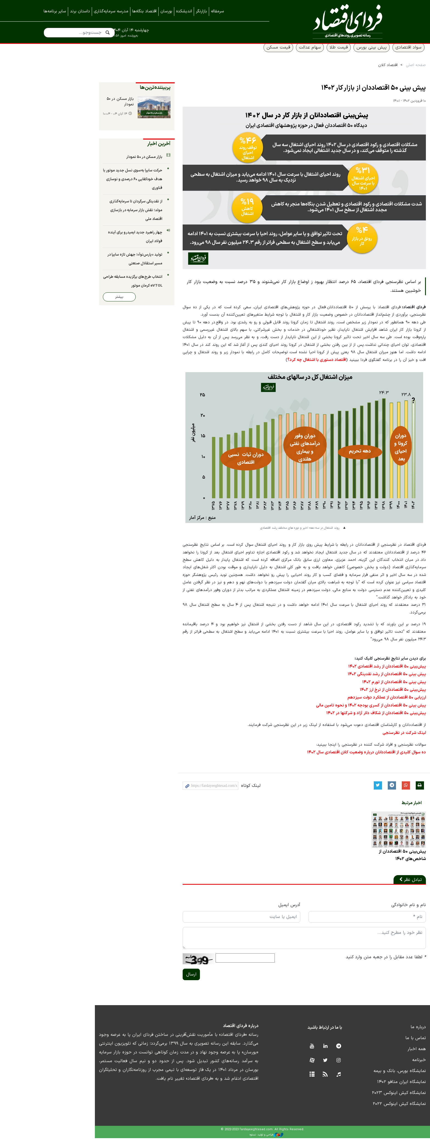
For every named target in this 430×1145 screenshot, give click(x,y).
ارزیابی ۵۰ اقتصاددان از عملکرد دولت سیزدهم (348, 703)
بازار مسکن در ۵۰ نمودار (69, 108)
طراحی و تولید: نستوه (219, 1141)
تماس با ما (376, 1045)
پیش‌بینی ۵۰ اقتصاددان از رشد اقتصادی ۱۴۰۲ (348, 673)
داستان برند (80, 11)
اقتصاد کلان (348, 72)
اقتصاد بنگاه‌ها (144, 11)
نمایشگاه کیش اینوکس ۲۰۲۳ (359, 1099)
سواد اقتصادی (369, 54)
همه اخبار (377, 1056)
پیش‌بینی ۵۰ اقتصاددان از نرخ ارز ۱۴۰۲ (354, 696)
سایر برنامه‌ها (55, 11)
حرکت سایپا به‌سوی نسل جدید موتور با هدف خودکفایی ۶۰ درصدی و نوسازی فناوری (81, 185)
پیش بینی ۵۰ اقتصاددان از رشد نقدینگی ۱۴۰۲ (348, 680)
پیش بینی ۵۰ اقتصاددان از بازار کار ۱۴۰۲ (334, 95)
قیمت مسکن (239, 54)
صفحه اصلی (376, 72)
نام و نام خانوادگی (369, 912)
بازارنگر (201, 11)
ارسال (140, 981)
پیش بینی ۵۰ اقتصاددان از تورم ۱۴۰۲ (355, 688)
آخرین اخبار (107, 150)
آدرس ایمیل (244, 912)
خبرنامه (379, 1067)
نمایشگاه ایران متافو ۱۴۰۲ (362, 1088)
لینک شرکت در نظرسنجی (366, 737)
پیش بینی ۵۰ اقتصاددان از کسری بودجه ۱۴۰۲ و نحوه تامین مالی (332, 711)
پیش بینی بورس (332, 54)
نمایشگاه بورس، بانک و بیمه (360, 1078)
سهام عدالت (270, 54)
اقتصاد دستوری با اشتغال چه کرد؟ (337, 374)
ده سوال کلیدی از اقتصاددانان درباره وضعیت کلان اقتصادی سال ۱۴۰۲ (328, 757)
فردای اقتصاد (335, 21)
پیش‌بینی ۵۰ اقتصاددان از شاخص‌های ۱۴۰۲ (362, 862)
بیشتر (64, 294)
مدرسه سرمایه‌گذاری (111, 11)
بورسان (166, 11)
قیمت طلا (299, 54)
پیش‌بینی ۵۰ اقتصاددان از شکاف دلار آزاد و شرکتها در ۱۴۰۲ (337, 718)
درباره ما (378, 1034)
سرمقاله (217, 11)
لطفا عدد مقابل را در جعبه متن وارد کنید (346, 964)
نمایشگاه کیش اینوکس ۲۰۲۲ (359, 1110)
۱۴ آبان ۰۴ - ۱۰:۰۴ (59, 121)
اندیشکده (184, 11)
